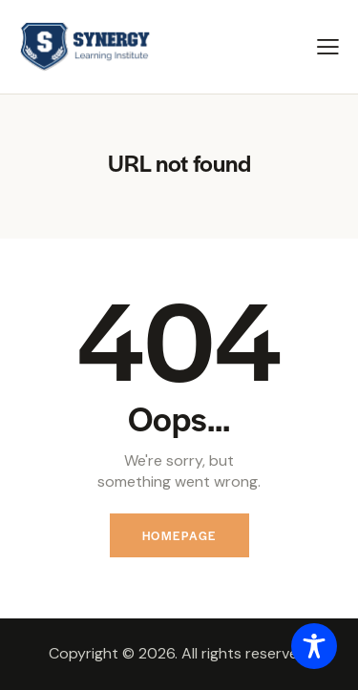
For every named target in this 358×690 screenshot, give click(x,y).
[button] (328, 46)
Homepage (179, 535)
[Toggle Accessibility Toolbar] (314, 646)
